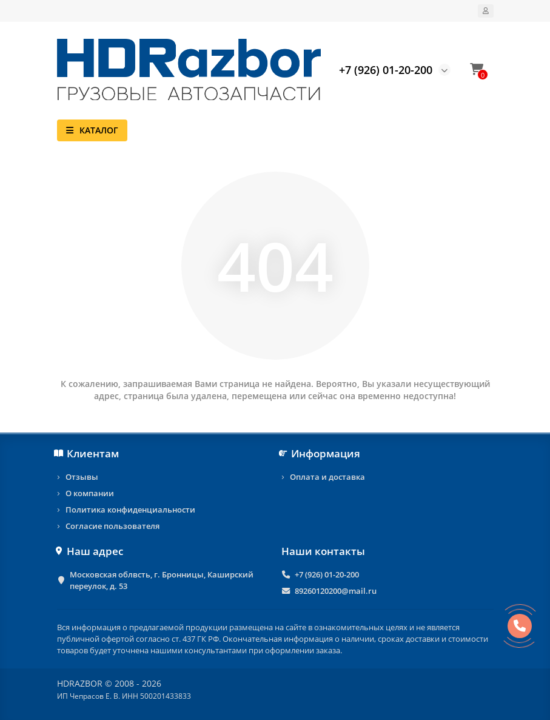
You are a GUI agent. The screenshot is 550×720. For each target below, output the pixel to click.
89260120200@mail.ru (336, 590)
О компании (89, 493)
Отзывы (81, 476)
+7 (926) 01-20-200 (327, 574)
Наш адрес (90, 551)
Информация (321, 453)
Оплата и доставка (327, 476)
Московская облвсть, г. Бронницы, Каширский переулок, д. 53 (161, 580)
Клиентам (88, 453)
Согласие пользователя (112, 525)
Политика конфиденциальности (130, 509)
